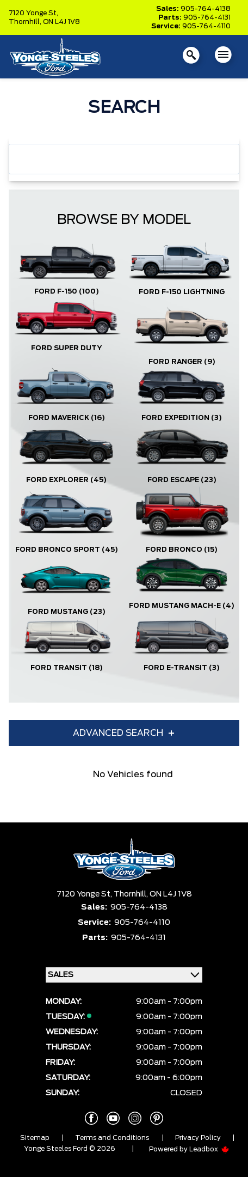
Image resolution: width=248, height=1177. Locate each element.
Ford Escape (181, 480)
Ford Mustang (67, 611)
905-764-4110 (206, 26)
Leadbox (209, 1149)
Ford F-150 (66, 291)
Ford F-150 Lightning (182, 292)
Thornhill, (26, 22)
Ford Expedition (181, 417)
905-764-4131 (207, 17)
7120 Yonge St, (33, 13)
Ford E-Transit (182, 667)
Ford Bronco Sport (66, 549)
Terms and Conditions (112, 1138)
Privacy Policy (198, 1138)
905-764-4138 (206, 8)
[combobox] (124, 159)
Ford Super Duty (66, 348)
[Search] (124, 159)
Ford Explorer (66, 480)
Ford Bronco (182, 549)
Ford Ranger (181, 361)
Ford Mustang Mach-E (181, 605)
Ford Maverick (66, 417)
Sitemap (34, 1138)
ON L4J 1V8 (61, 22)
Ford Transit (66, 667)
